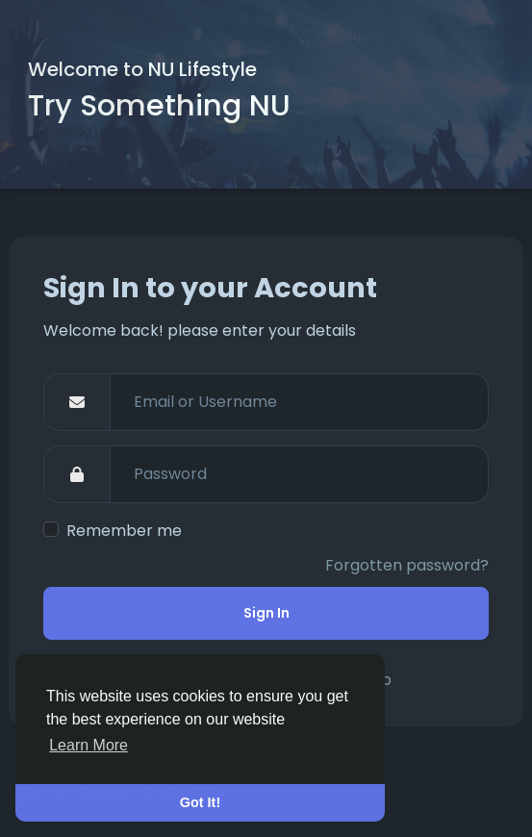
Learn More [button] (88, 745)
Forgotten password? (407, 565)
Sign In (266, 612)
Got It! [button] (200, 802)
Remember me (124, 531)
